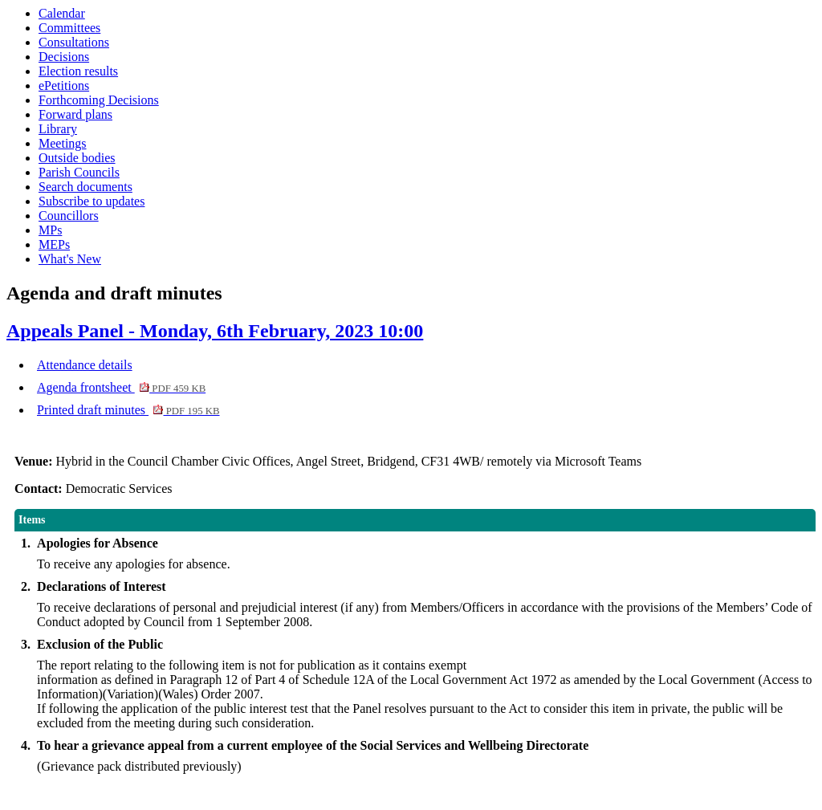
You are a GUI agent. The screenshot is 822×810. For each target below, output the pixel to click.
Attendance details (84, 365)
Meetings (63, 143)
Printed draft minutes (128, 410)
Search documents (85, 186)
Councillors (69, 215)
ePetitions (64, 85)
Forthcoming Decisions (99, 100)
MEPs (54, 244)
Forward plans (75, 114)
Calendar (62, 13)
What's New (70, 259)
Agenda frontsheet (121, 387)
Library (58, 129)
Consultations (74, 42)
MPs (50, 230)
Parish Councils (79, 172)
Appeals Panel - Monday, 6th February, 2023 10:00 (214, 330)
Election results (78, 71)
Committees (69, 28)
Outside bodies (77, 158)
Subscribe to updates (91, 201)
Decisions (64, 56)
